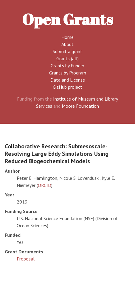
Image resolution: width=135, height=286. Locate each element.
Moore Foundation (80, 106)
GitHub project (67, 87)
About (67, 44)
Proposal (26, 259)
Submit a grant (67, 51)
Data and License (67, 80)
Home (67, 37)
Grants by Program (67, 73)
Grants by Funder (67, 66)
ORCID (44, 185)
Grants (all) (67, 58)
